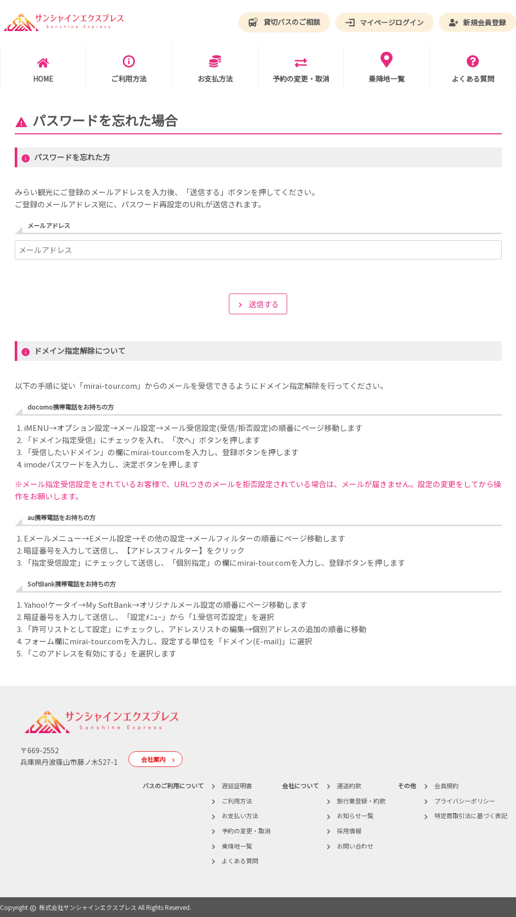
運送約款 (349, 785)
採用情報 (349, 830)
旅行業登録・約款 (361, 800)
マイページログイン (385, 22)
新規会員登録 (477, 22)
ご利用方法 (237, 800)
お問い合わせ (355, 845)
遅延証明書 (237, 785)
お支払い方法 (240, 815)
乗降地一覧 (237, 845)
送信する (257, 304)
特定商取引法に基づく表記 (470, 815)
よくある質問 (240, 860)
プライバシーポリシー (464, 800)
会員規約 (446, 785)
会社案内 (160, 759)
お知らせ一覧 (355, 815)
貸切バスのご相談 (284, 22)
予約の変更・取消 (246, 830)
